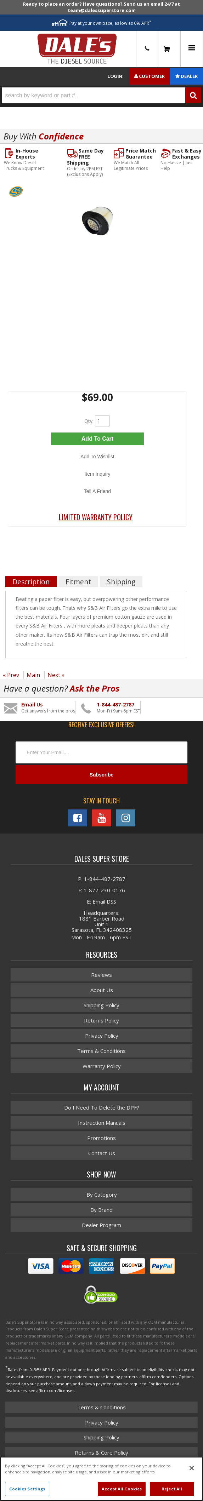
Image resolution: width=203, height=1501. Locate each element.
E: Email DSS (101, 901)
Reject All (172, 1488)
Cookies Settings (27, 1488)
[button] (101, 95)
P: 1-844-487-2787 (101, 878)
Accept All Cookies (122, 1488)
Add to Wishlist (97, 456)
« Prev (11, 675)
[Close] (191, 1468)
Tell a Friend (97, 491)
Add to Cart (97, 439)
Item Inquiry (97, 474)
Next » (55, 675)
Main (33, 675)
